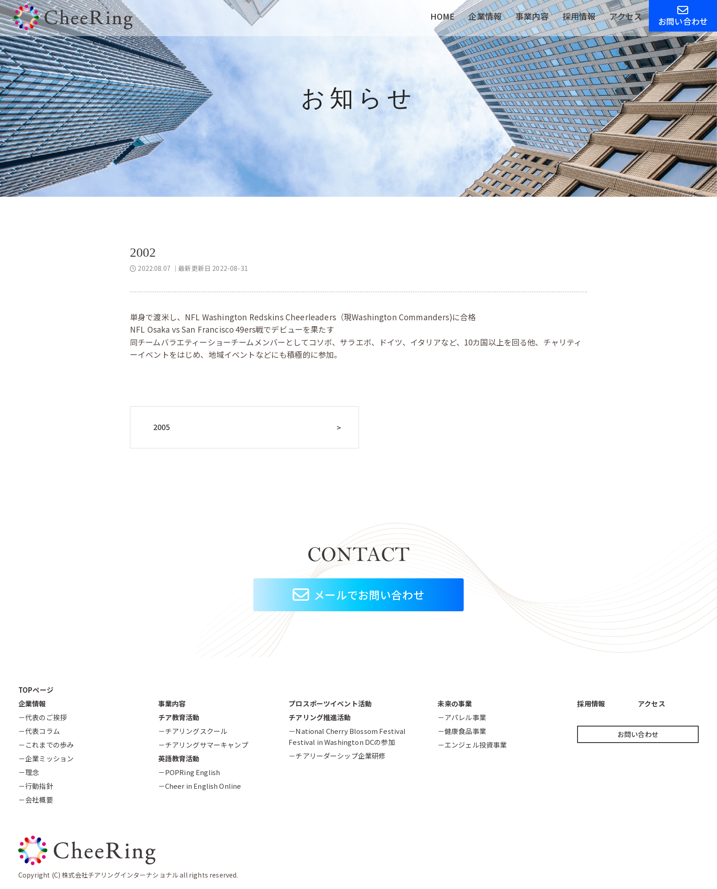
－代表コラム (39, 731)
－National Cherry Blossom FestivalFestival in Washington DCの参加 (347, 736)
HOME (442, 16)
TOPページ (36, 690)
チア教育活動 (179, 717)
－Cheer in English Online (199, 786)
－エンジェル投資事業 (472, 744)
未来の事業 (455, 703)
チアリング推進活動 (320, 717)
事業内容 (532, 16)
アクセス (625, 16)
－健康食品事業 (462, 731)
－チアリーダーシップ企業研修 (337, 755)
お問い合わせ (683, 16)
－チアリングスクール (193, 731)
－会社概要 (35, 799)
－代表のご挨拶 (42, 717)
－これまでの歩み (46, 744)
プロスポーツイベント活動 (330, 703)
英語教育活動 (179, 758)
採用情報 (579, 16)
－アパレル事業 (462, 717)
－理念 (28, 772)
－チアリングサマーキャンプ (203, 744)
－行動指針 (35, 786)
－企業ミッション (46, 758)
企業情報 (485, 16)
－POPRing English (189, 772)
